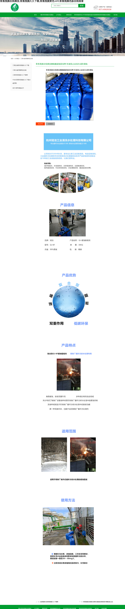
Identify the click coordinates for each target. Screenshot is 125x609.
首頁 (35, 14)
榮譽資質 (69, 14)
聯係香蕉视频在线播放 (103, 14)
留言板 (116, 14)
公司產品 (58, 14)
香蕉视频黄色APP (79, 14)
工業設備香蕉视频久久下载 (21, 65)
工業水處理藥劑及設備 (27, 58)
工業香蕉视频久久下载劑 (20, 75)
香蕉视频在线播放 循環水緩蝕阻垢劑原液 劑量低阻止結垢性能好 (100, 601)
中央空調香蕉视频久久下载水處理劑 (22, 81)
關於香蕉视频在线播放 (47, 14)
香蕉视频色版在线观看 (90, 14)
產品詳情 (40, 124)
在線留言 (50, 124)
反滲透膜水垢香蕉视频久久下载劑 (49, 601)
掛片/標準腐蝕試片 (18, 88)
